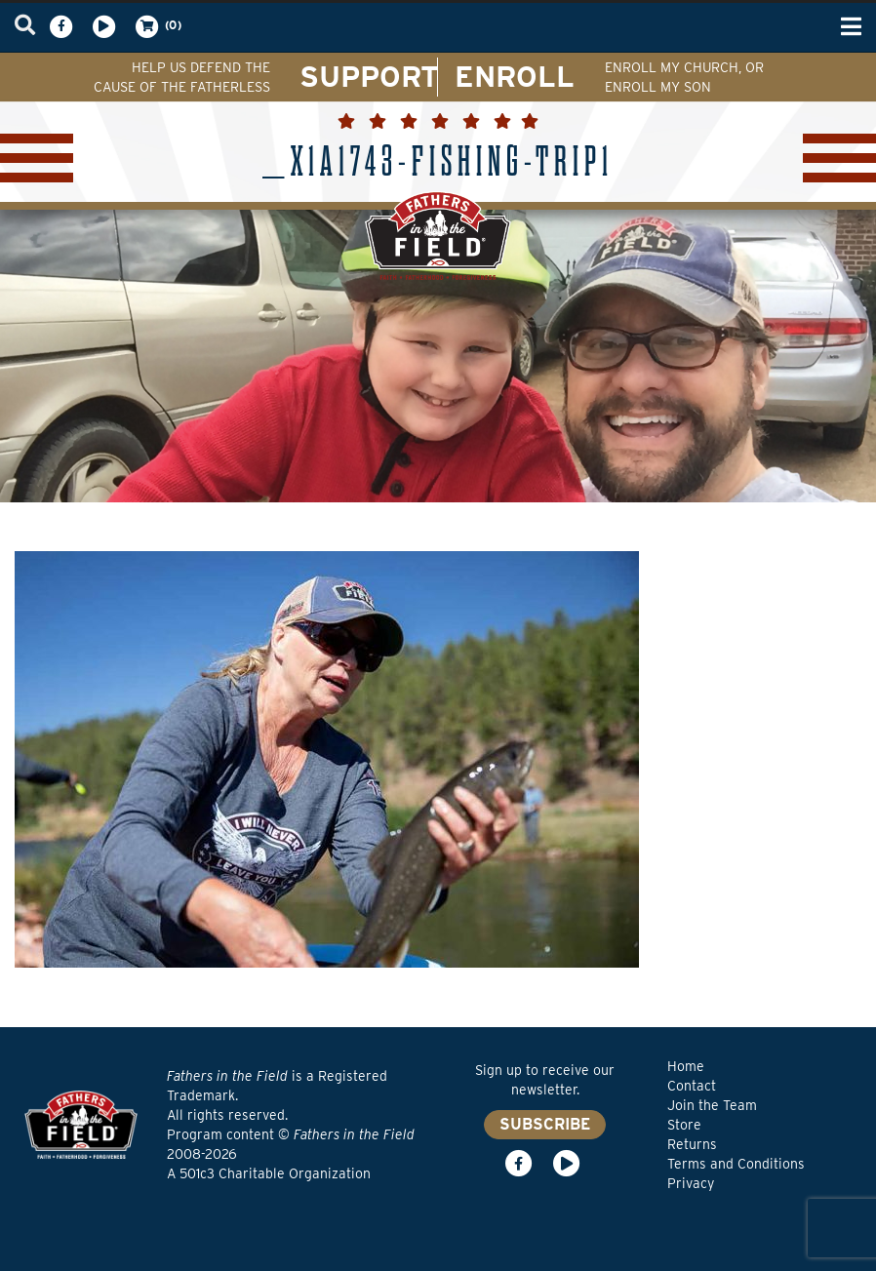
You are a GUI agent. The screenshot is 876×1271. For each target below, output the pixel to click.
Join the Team (712, 1105)
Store (684, 1124)
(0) (157, 26)
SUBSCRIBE (544, 1124)
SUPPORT (369, 76)
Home (685, 1066)
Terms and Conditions (736, 1164)
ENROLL (515, 76)
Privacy (690, 1183)
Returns (692, 1144)
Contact (691, 1085)
